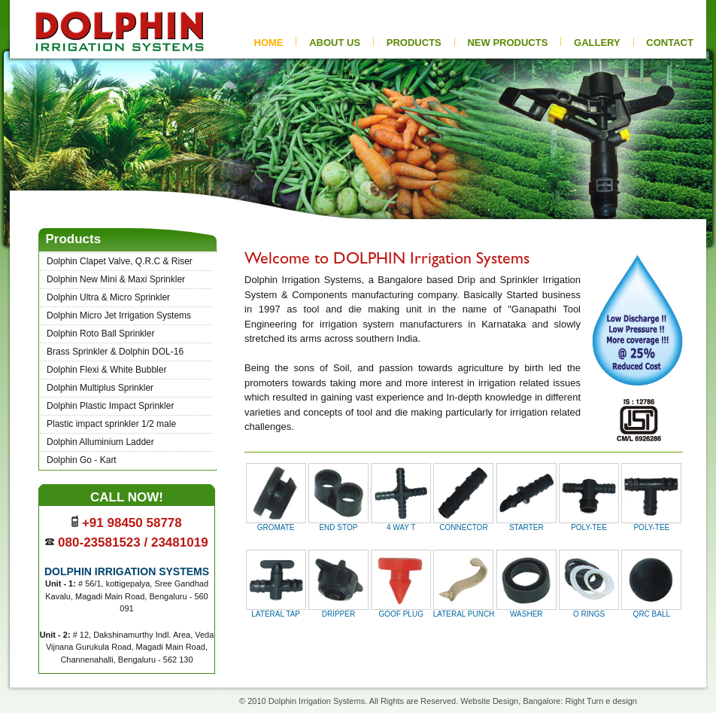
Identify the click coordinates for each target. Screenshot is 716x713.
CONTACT (669, 42)
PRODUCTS (414, 42)
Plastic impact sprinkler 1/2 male (111, 424)
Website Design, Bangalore (510, 700)
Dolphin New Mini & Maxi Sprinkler (116, 279)
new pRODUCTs (507, 42)
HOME (269, 42)
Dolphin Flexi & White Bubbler (106, 369)
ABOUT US (334, 42)
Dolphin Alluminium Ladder (100, 442)
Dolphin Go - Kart (82, 460)
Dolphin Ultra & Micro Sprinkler (108, 297)
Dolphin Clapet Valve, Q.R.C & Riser (120, 261)
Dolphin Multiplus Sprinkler (100, 387)
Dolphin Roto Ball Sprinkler (100, 333)
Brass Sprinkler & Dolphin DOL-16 (115, 351)
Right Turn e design (601, 700)
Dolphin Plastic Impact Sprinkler (110, 406)
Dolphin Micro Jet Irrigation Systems (119, 315)
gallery (597, 42)
